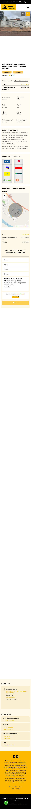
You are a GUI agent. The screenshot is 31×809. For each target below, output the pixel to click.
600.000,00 (25, 84)
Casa (10, 64)
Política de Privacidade (15, 787)
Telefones (7, 738)
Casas (5, 64)
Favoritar (6, 72)
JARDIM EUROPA (20, 64)
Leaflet (17, 226)
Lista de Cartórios (9, 720)
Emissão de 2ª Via (9, 745)
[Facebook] (17, 756)
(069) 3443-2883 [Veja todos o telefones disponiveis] (16, 2)
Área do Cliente (7, 2)
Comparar (18, 72)
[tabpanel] (15, 23)
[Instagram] (14, 756)
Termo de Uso (15, 788)
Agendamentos (8, 729)
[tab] (23, 14)
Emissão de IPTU (8, 736)
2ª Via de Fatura (8, 727)
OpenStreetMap (24, 226)
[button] (24, 2)
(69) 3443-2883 (10, 697)
